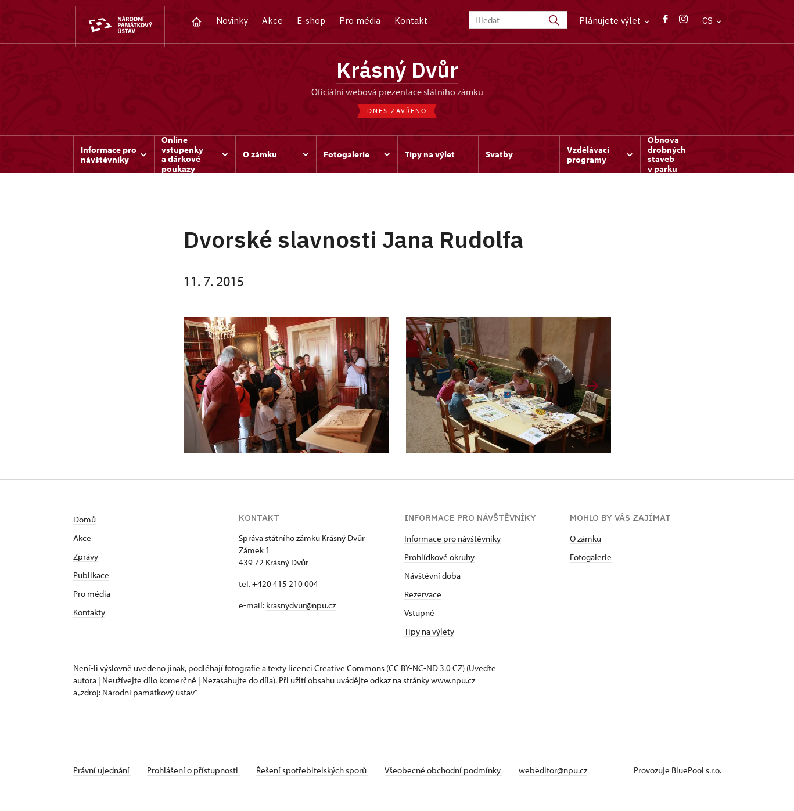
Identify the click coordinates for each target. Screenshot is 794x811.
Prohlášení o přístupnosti (196, 772)
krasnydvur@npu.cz (301, 607)
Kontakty (89, 614)
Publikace (91, 577)
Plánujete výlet (614, 20)
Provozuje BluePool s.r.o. (677, 772)
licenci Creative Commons (336, 670)
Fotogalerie (591, 559)
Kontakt (410, 20)
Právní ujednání (102, 772)
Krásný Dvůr (397, 71)
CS (711, 20)
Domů (84, 521)
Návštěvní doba (432, 577)
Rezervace (422, 596)
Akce (272, 20)
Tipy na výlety (429, 633)
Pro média (359, 20)
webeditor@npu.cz (563, 772)
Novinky (232, 20)
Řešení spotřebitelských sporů (317, 772)
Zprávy (85, 558)
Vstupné (419, 615)
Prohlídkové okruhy (439, 559)
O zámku (585, 540)
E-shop (311, 20)
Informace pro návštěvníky (452, 540)
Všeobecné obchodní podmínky (451, 772)
